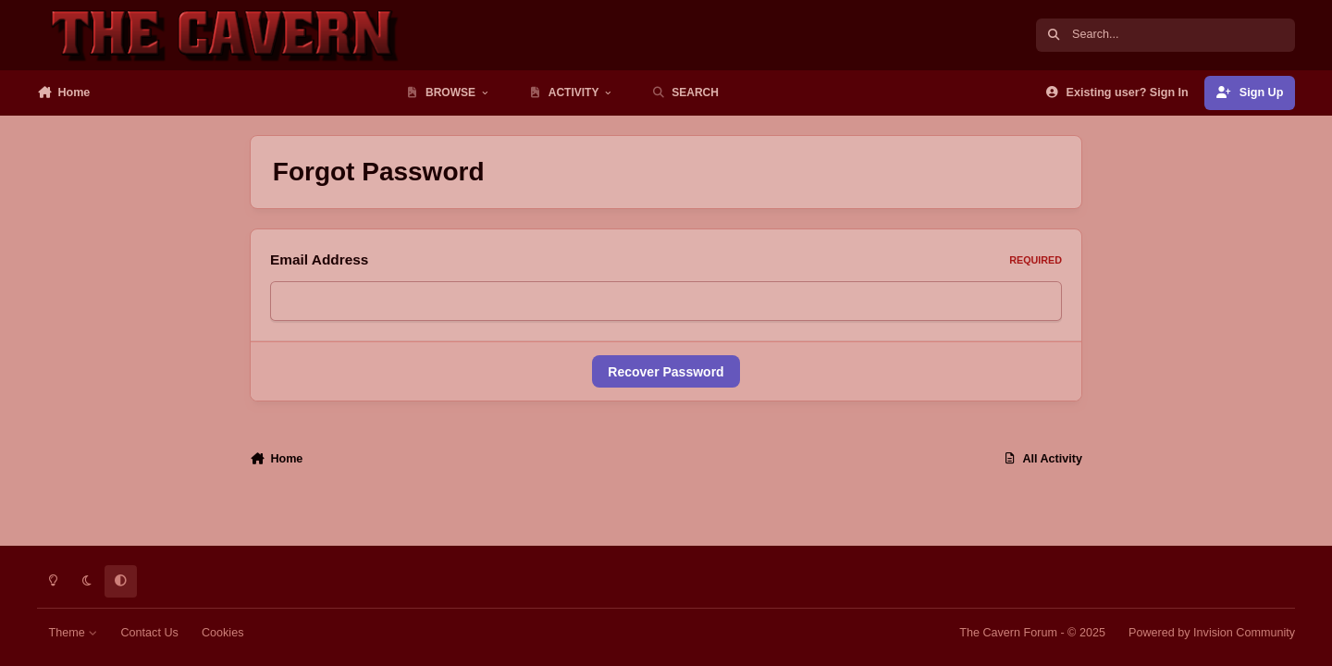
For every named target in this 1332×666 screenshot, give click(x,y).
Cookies (223, 632)
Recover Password (665, 371)
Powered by (1211, 632)
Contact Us (149, 632)
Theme (73, 632)
